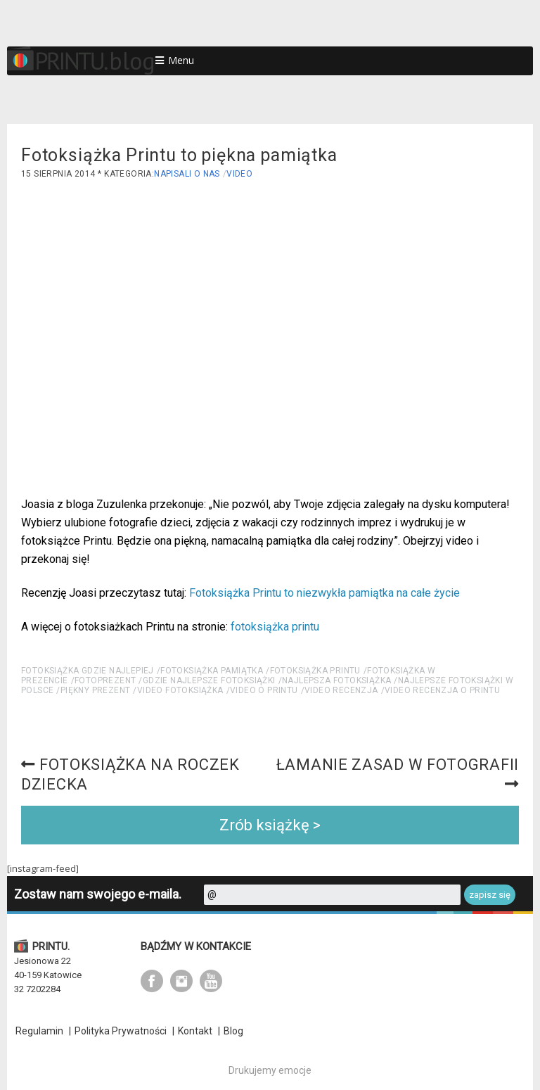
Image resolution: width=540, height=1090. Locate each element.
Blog (233, 1031)
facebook (152, 981)
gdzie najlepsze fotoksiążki (209, 680)
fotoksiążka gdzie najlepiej (87, 671)
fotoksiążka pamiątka (211, 671)
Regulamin (39, 1031)
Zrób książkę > (270, 825)
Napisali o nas (187, 174)
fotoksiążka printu (275, 626)
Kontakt (195, 1031)
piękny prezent (95, 690)
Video (239, 174)
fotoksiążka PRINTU (315, 671)
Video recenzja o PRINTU (442, 690)
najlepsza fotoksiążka (336, 680)
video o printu (264, 690)
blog (132, 60)
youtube (211, 981)
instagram (181, 981)
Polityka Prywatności (121, 1031)
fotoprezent (105, 680)
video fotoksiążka (180, 690)
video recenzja (341, 690)
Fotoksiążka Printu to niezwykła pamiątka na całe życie (324, 593)
